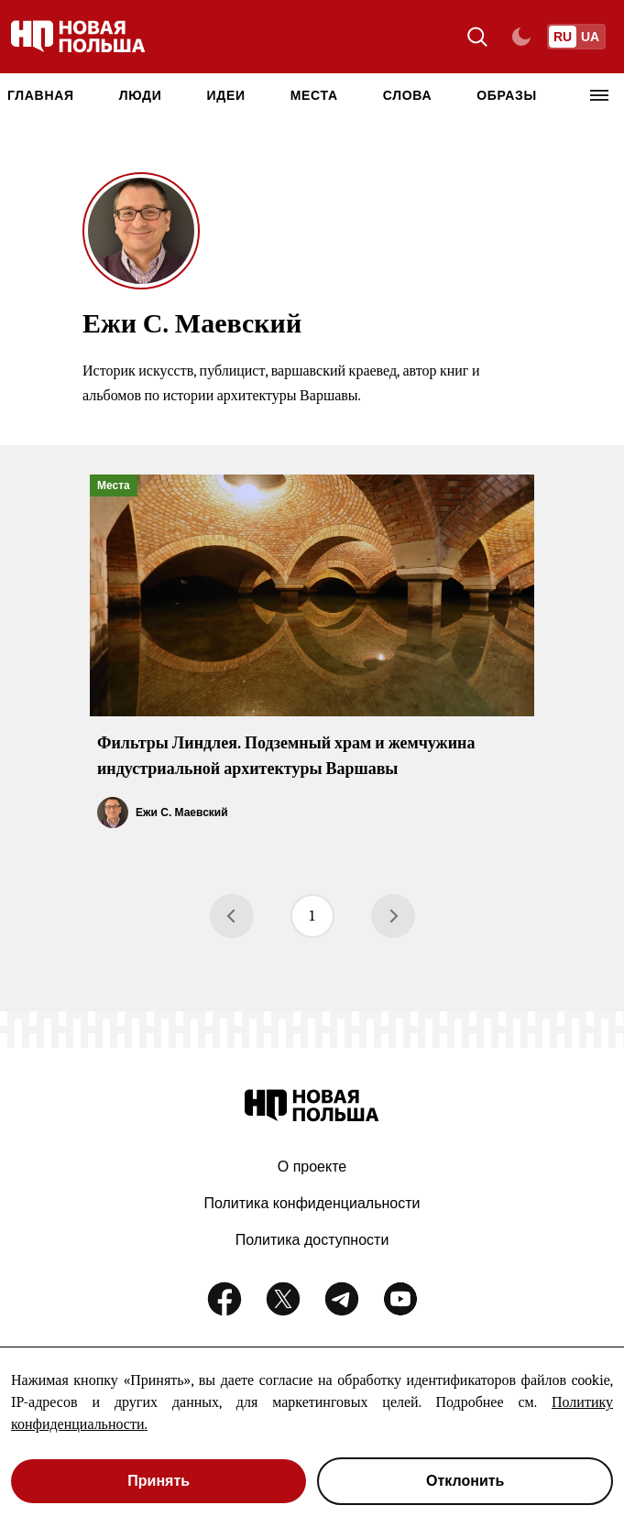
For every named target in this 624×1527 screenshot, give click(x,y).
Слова (407, 95)
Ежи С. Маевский (182, 812)
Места (314, 95)
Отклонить (465, 1481)
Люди (140, 95)
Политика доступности (312, 1240)
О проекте (312, 1166)
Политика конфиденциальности (311, 1203)
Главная (40, 95)
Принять (158, 1481)
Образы (506, 95)
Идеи (225, 95)
